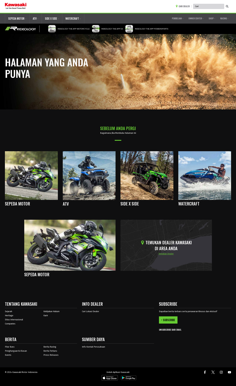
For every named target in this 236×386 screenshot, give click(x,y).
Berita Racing (49, 347)
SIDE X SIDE (52, 18)
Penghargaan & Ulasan (16, 351)
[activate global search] (227, 6)
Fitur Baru (9, 347)
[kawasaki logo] (15, 6)
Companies (10, 323)
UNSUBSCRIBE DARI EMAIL (170, 329)
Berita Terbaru (50, 351)
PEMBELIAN (178, 18)
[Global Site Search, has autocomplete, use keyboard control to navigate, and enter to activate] (208, 6)
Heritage (9, 315)
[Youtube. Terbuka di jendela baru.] (229, 372)
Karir (45, 315)
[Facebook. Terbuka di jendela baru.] (204, 372)
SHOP (212, 18)
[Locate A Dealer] (183, 6)
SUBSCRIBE (168, 320)
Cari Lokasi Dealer (90, 311)
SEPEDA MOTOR (17, 18)
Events (8, 355)
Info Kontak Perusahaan (93, 347)
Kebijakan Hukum (51, 311)
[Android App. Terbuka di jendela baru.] (128, 378)
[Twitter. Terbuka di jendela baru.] (213, 372)
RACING (224, 18)
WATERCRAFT (73, 18)
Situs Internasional (14, 319)
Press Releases (51, 355)
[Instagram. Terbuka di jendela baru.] (221, 372)
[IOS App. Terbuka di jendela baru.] (109, 378)
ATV (36, 18)
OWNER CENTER (196, 18)
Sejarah (8, 311)
